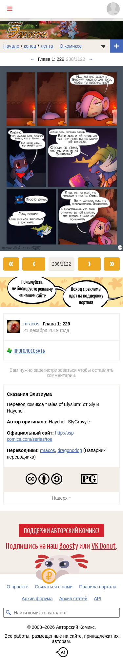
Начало (11, 46)
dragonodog (69, 450)
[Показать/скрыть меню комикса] (103, 46)
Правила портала (97, 586)
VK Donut (104, 545)
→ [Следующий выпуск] (91, 59)
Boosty (68, 545)
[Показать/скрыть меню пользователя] (113, 9)
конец (30, 46)
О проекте (17, 586)
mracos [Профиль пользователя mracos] (31, 323)
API (97, 598)
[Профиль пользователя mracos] (13, 327)
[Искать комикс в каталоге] (8, 612)
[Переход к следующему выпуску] (61, 158)
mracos (47, 450)
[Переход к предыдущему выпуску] (15, 158)
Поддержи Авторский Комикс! (61, 530)
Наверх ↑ (61, 498)
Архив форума (37, 598)
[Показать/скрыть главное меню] (10, 9)
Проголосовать (29, 350)
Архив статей (73, 598)
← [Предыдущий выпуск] (32, 59)
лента (47, 46)
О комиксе (71, 46)
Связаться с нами (53, 586)
